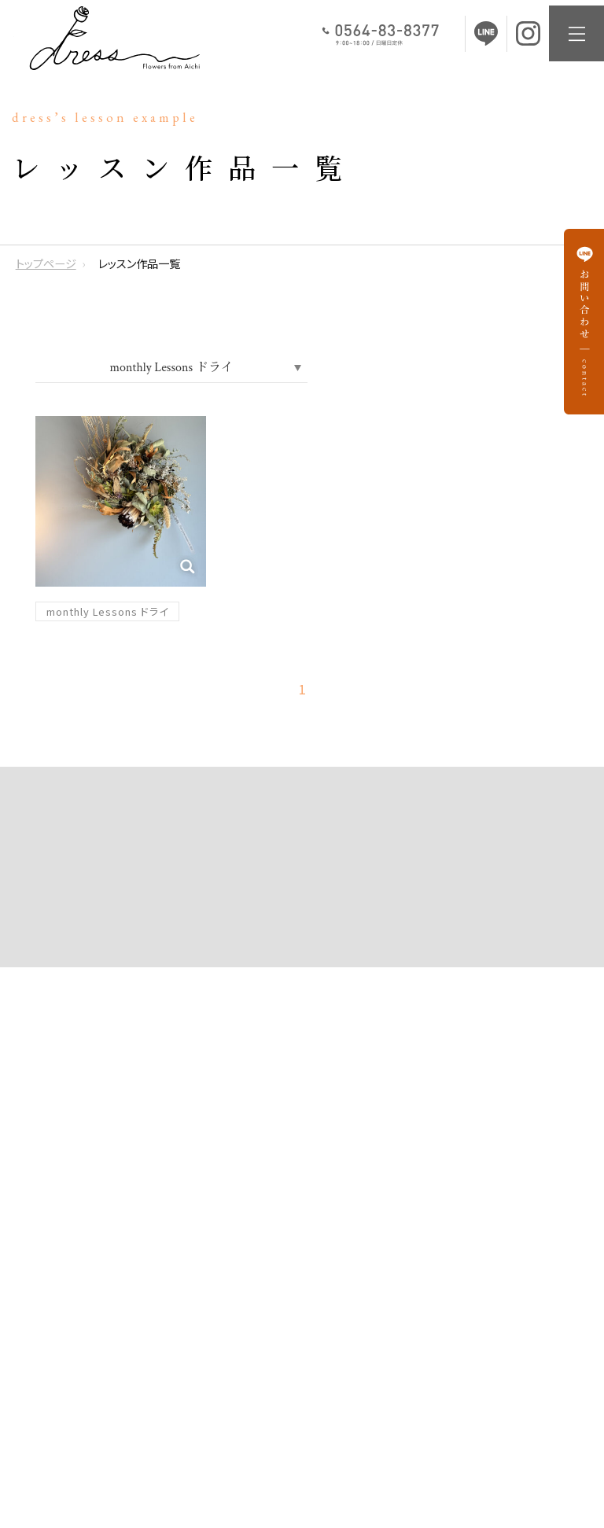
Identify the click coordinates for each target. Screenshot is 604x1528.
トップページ (46, 263)
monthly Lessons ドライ (107, 611)
